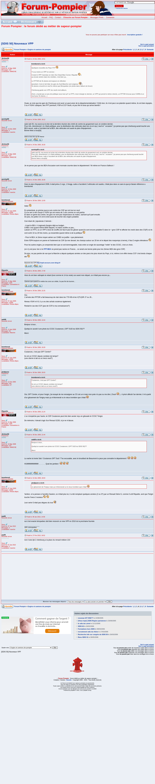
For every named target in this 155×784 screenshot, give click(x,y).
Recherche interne (122, 8)
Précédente (127, 49)
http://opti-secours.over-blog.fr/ (48, 263)
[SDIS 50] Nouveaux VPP (17, 43)
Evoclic (69, 680)
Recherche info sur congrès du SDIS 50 (93, 634)
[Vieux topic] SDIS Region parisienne (92, 621)
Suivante (150, 49)
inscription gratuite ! (135, 35)
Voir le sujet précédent (146, 46)
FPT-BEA (47, 249)
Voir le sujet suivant (147, 44)
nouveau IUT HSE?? (85, 618)
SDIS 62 (81, 626)
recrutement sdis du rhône (88, 632)
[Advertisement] (35, 34)
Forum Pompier (20, 49)
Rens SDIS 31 (83, 637)
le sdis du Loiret (84, 623)
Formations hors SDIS (86, 629)
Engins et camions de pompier (39, 49)
